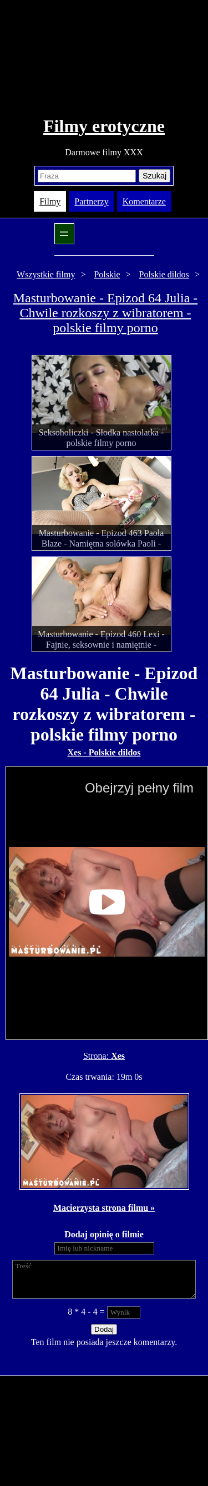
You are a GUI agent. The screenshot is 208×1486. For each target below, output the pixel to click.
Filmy (49, 201)
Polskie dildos (164, 274)
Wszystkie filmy (46, 274)
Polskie (107, 274)
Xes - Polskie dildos (103, 752)
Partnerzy (91, 201)
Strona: (97, 1055)
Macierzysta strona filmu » (104, 1207)
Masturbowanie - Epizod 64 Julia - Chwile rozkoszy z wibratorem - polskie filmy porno (105, 313)
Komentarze (144, 201)
